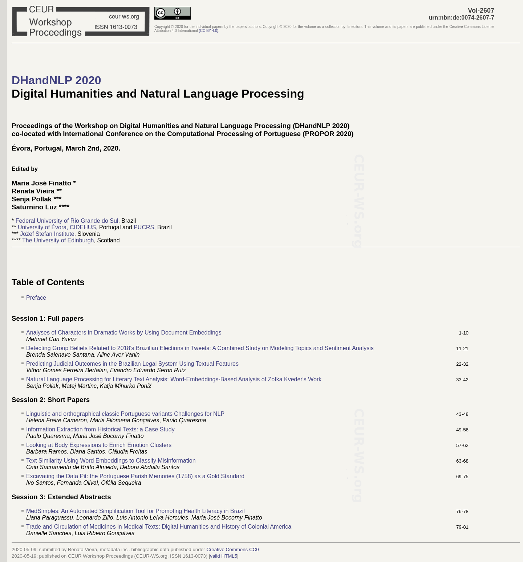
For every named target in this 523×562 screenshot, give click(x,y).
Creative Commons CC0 (232, 549)
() (208, 31)
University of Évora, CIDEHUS (57, 227)
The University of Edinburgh (58, 240)
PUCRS (144, 227)
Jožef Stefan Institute (47, 234)
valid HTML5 (223, 556)
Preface (36, 298)
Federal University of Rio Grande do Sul (67, 221)
